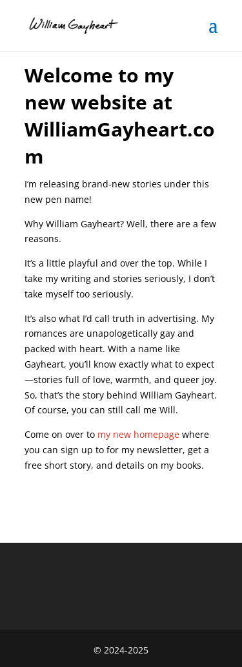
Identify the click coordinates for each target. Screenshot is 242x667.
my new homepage (138, 434)
